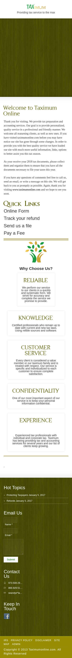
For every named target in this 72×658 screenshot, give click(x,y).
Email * (8, 535)
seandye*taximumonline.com (23, 593)
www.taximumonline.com (26, 189)
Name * (8, 524)
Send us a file (17, 225)
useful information (41, 149)
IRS (6, 640)
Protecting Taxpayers (17, 495)
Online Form (16, 211)
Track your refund (22, 218)
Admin (16, 644)
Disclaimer (43, 640)
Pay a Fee (14, 233)
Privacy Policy (22, 640)
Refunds (11, 501)
